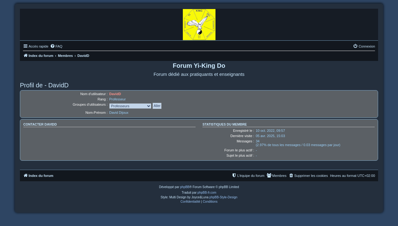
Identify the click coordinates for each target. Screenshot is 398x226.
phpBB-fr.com (206, 192)
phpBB (184, 187)
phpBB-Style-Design (223, 197)
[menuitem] (56, 46)
